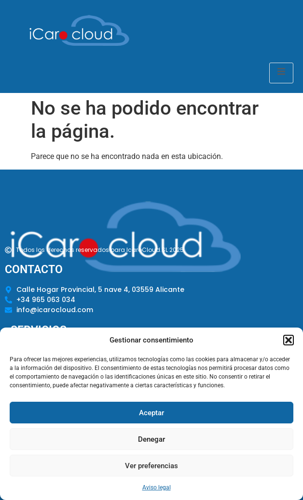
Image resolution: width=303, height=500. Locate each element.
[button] (288, 340)
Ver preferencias (151, 465)
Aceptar (151, 412)
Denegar (151, 439)
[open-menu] (281, 73)
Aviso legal (156, 487)
